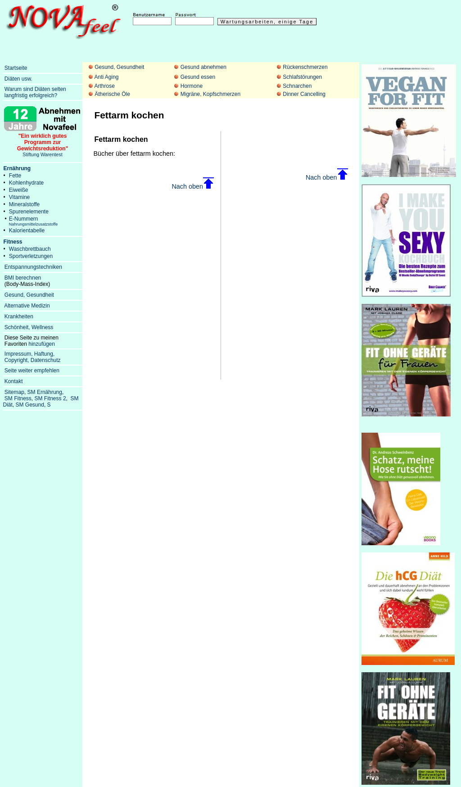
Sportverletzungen (31, 256)
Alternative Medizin (27, 306)
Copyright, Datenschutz (33, 360)
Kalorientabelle (27, 230)
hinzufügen (41, 344)
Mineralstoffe (24, 204)
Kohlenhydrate (26, 183)
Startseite (16, 68)
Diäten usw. (18, 79)
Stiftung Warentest (42, 142)
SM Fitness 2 (50, 398)
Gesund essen (198, 77)
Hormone (192, 86)
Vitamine (19, 197)
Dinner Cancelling (304, 94)
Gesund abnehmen (203, 67)
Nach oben (193, 186)
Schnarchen (297, 86)
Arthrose (104, 86)
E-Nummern (33, 221)
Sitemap (14, 392)
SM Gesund (30, 405)
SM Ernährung (44, 392)
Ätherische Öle (112, 94)
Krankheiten (19, 316)
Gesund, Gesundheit (119, 67)
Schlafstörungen (302, 77)
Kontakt (14, 381)
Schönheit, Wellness (29, 327)
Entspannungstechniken (33, 267)
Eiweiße (18, 190)
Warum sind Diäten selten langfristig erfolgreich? (34, 92)
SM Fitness (18, 398)
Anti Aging (106, 77)
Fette (15, 175)
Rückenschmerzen (305, 67)
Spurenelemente (29, 211)
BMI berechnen (23, 278)
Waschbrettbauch (30, 249)
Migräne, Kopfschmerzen (210, 94)
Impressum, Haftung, (29, 354)
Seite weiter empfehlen (32, 370)
